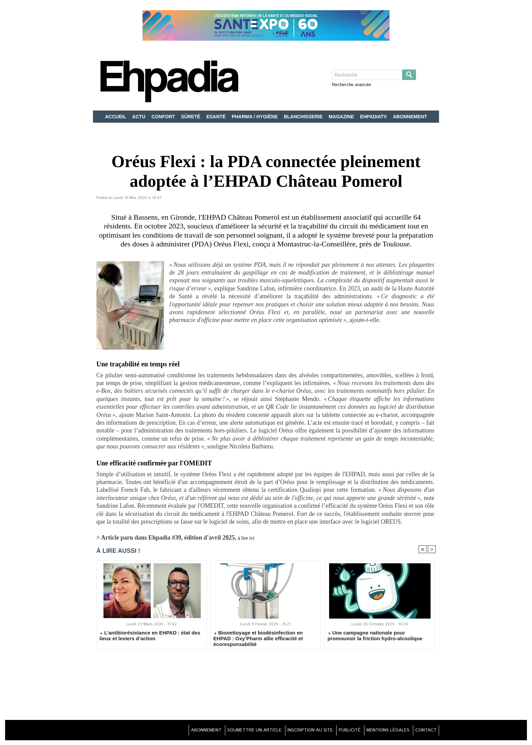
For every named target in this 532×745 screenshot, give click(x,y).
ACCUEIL (116, 116)
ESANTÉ (216, 116)
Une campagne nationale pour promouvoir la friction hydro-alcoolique (374, 637)
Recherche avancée (351, 85)
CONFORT (163, 116)
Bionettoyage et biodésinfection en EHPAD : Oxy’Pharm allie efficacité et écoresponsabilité (258, 639)
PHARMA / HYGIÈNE (255, 116)
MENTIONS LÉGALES (382, 731)
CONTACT (423, 731)
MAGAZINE (342, 116)
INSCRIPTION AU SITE (295, 731)
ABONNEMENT (410, 116)
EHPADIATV (374, 116)
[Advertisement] (266, 690)
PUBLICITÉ (339, 731)
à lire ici (248, 537)
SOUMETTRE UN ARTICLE (234, 731)
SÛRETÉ (191, 116)
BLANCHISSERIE (304, 116)
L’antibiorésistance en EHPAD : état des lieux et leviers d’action (149, 637)
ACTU (139, 116)
